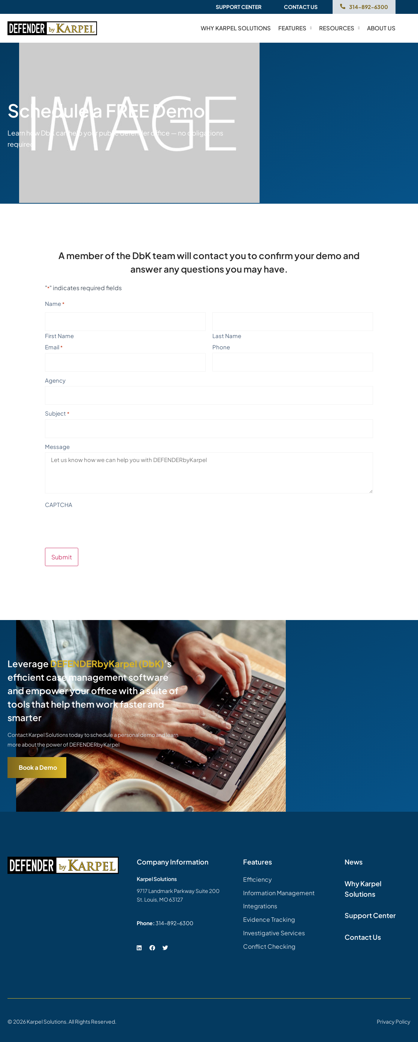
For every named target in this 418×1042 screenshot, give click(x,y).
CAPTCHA (58, 504)
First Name (59, 335)
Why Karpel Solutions (236, 27)
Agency (55, 380)
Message (57, 446)
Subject (57, 413)
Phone (221, 347)
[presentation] (102, 525)
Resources (339, 28)
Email (54, 347)
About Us (381, 27)
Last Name (226, 335)
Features (295, 28)
